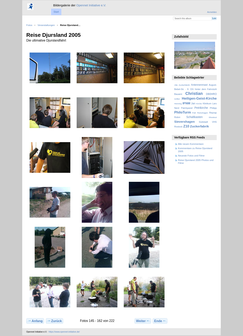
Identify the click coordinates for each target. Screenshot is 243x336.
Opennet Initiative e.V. (91, 5)
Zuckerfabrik (199, 126)
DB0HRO (211, 94)
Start (56, 11)
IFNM (186, 103)
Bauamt (178, 94)
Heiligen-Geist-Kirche (199, 98)
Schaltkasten (194, 117)
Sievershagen (184, 121)
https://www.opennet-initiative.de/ (64, 332)
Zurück (54, 321)
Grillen (177, 99)
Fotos (29, 25)
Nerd (176, 108)
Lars (214, 103)
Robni (177, 117)
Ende (160, 321)
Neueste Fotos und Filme (191, 155)
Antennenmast (199, 84)
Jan (193, 103)
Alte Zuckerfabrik (182, 85)
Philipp (213, 108)
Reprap (213, 112)
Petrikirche (201, 107)
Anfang (35, 321)
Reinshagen (202, 113)
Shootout (213, 117)
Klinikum (207, 103)
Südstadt (203, 122)
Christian (194, 93)
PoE (194, 113)
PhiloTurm (182, 112)
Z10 (186, 126)
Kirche (199, 103)
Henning (178, 103)
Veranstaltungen (46, 25)
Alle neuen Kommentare (190, 144)
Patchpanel (186, 108)
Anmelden (212, 12)
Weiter (143, 321)
